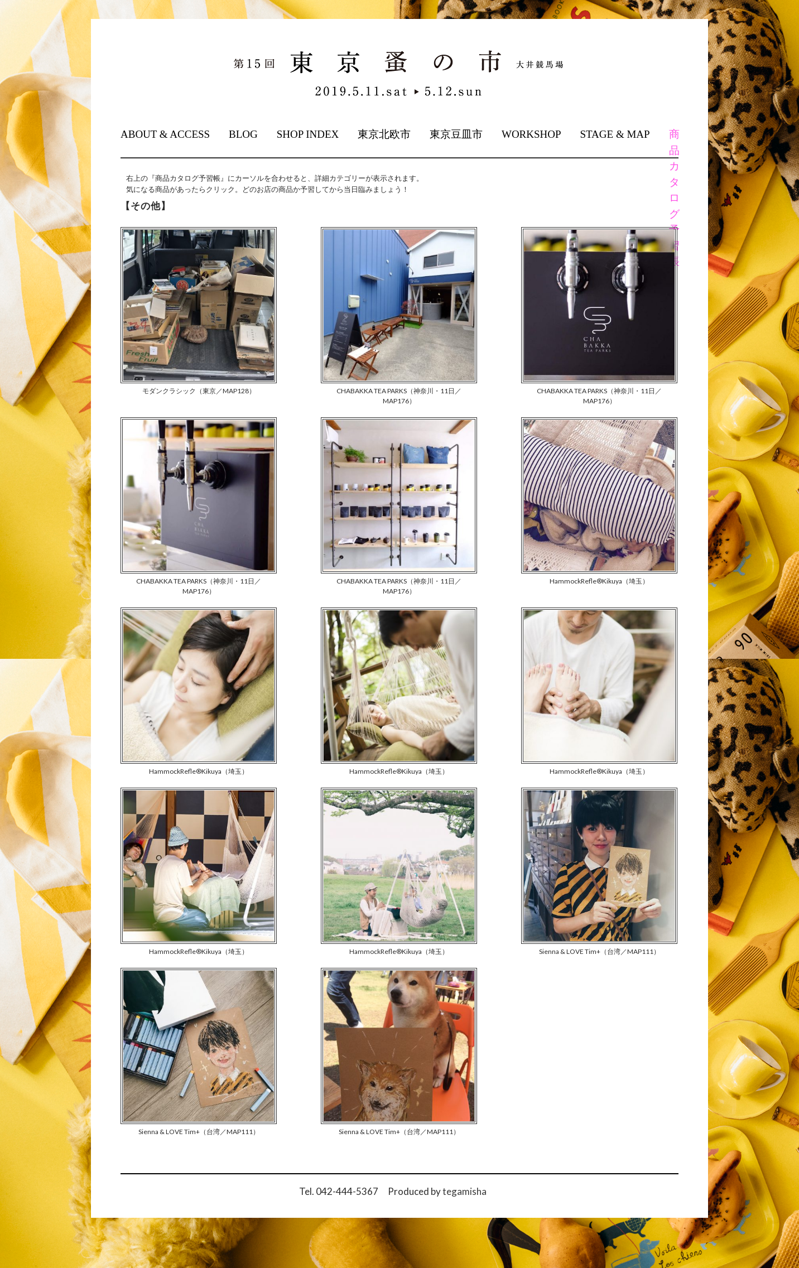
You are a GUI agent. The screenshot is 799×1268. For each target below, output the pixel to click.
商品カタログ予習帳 (673, 197)
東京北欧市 (384, 134)
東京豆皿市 (456, 134)
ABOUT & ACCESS (165, 134)
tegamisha (464, 1191)
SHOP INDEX (308, 134)
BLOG (243, 134)
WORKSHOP (531, 134)
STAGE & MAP (614, 134)
